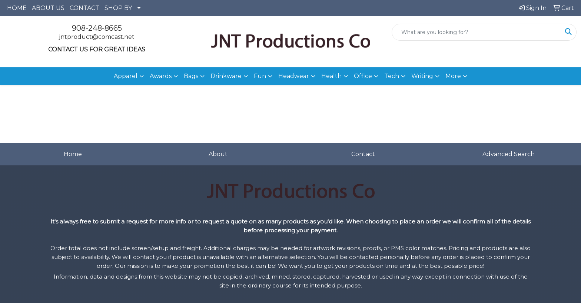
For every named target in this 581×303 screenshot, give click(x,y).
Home (73, 154)
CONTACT (84, 7)
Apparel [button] (125, 76)
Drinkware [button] (226, 76)
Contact (363, 154)
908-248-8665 (97, 28)
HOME (17, 7)
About (218, 154)
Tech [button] (391, 76)
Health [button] (331, 76)
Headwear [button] (293, 76)
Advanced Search (508, 154)
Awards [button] (161, 76)
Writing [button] (422, 76)
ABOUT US (48, 7)
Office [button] (363, 76)
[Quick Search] (476, 32)
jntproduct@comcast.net (97, 36)
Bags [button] (191, 76)
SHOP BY (118, 7)
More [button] (453, 76)
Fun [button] (260, 76)
